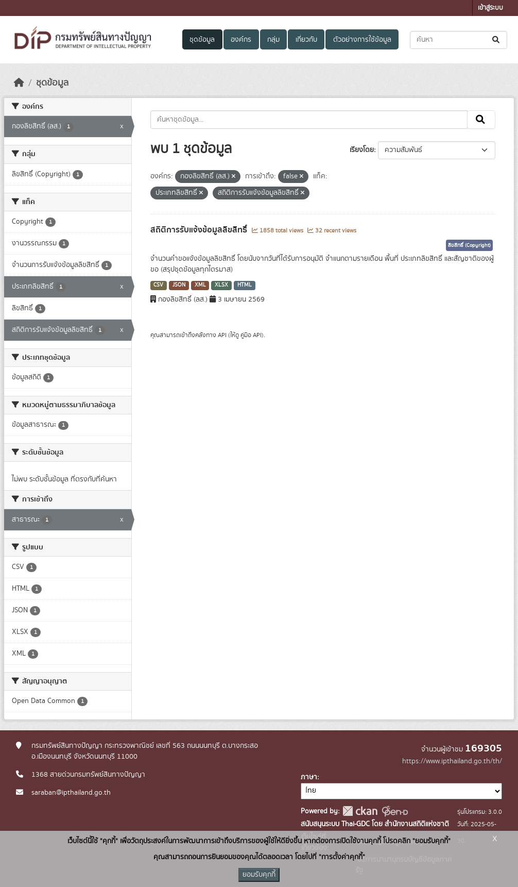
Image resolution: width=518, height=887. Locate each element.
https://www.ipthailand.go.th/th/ (452, 761)
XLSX (221, 285)
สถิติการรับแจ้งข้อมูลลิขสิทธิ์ (199, 230)
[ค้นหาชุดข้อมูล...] (458, 40)
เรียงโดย (362, 150)
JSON (178, 285)
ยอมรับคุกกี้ (259, 874)
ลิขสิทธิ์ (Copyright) (469, 245)
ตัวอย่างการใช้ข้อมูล (362, 40)
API (222, 335)
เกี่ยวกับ (306, 40)
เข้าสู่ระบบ (490, 8)
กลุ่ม (273, 40)
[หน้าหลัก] (19, 83)
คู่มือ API (251, 335)
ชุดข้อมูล (202, 40)
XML (200, 285)
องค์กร (241, 40)
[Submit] (497, 40)
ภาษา (309, 777)
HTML (244, 285)
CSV (158, 285)
